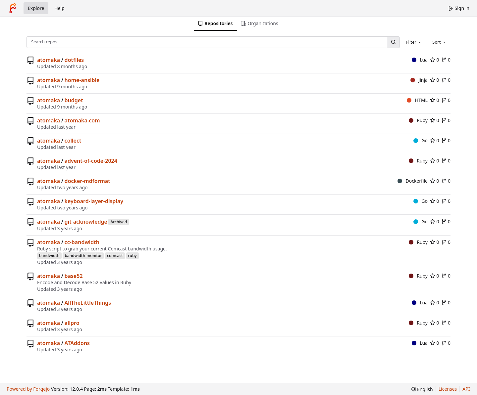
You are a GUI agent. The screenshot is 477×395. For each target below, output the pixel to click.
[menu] (422, 389)
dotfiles (74, 60)
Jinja (419, 80)
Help (59, 8)
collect (73, 140)
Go (420, 140)
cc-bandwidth (82, 242)
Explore (36, 8)
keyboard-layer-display (94, 201)
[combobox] (414, 42)
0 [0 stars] (434, 60)
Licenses (448, 389)
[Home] (12, 8)
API (466, 389)
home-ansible (82, 80)
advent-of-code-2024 (91, 160)
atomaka (48, 60)
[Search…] (393, 42)
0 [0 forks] (445, 60)
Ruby (418, 120)
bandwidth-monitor (83, 255)
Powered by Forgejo (28, 389)
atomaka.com (82, 120)
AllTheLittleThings (88, 302)
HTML (417, 100)
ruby (132, 255)
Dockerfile (413, 181)
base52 (74, 276)
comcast (115, 255)
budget (74, 100)
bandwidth (49, 255)
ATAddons (77, 343)
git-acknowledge (86, 221)
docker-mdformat (87, 181)
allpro (72, 323)
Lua (420, 60)
